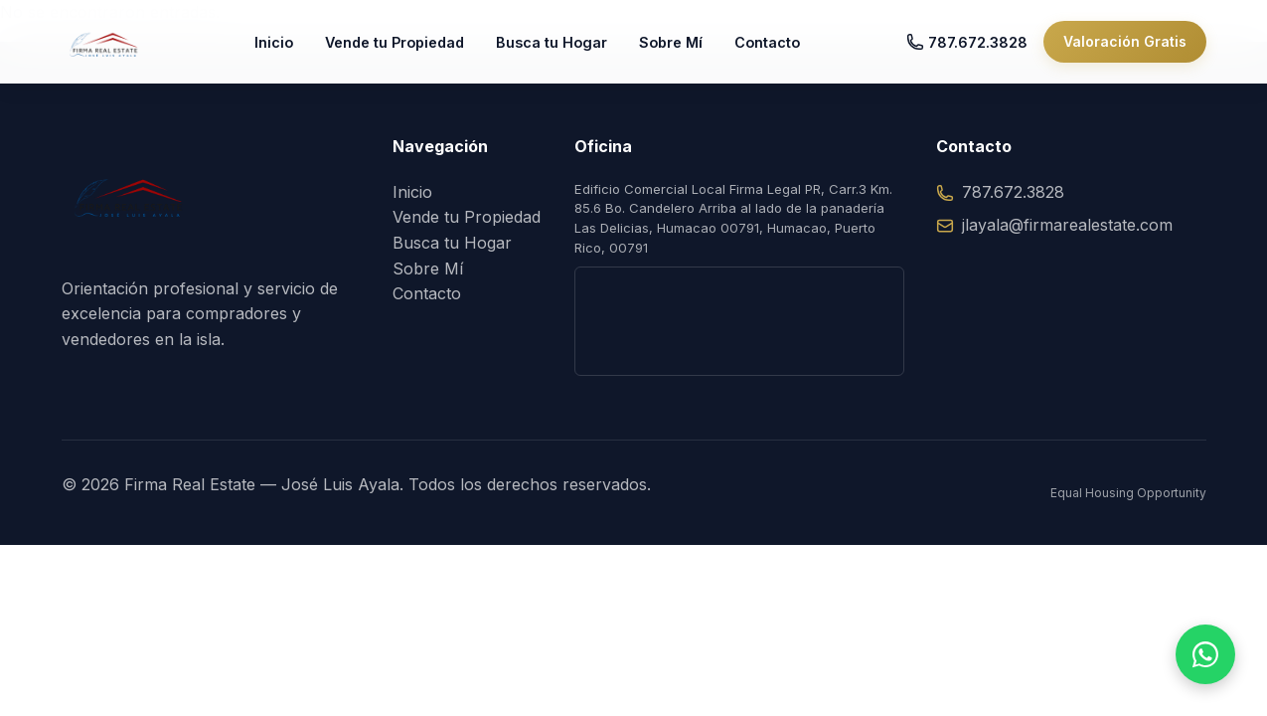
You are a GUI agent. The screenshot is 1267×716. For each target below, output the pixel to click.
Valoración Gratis (1125, 49)
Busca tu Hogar (567, 49)
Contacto (783, 49)
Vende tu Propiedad (410, 49)
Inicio (289, 49)
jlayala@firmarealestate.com (1054, 225)
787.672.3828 (967, 50)
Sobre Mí (686, 49)
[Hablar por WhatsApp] (1205, 654)
